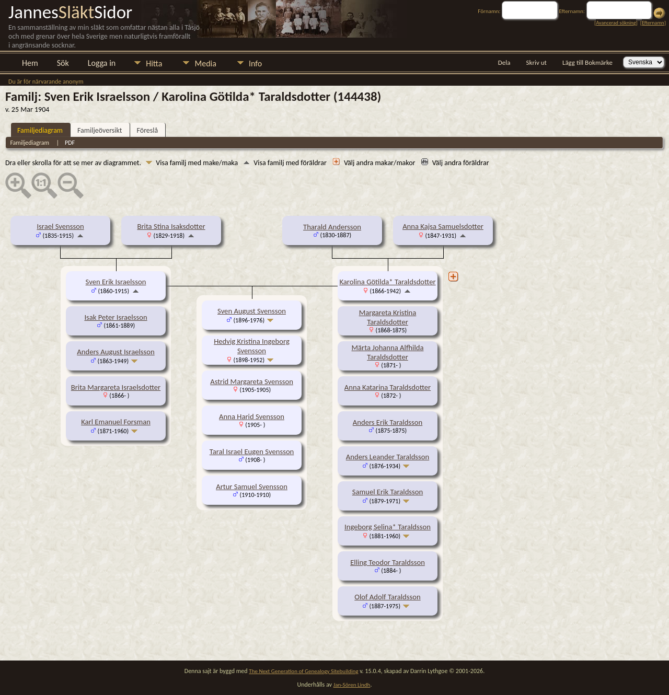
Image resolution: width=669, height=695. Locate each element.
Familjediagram (40, 130)
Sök (63, 63)
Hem (30, 63)
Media (205, 63)
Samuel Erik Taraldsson (387, 491)
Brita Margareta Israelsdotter (115, 387)
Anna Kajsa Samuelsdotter (442, 226)
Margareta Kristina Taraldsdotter (388, 317)
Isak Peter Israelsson (115, 317)
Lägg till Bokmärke (587, 62)
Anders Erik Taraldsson (388, 422)
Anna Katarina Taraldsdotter (387, 387)
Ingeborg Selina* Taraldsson (387, 526)
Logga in (102, 63)
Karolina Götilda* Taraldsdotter (387, 281)
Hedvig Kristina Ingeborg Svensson (252, 346)
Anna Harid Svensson (251, 416)
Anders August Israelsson (115, 351)
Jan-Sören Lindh (352, 684)
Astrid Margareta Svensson (251, 381)
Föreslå (147, 130)
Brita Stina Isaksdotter (171, 226)
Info (255, 63)
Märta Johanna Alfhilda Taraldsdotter (388, 352)
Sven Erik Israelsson (116, 281)
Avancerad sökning (616, 22)
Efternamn (653, 22)
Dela (504, 62)
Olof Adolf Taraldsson (387, 596)
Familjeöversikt (99, 130)
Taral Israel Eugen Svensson (252, 451)
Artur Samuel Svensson (251, 486)
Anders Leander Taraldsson (387, 456)
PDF (70, 142)
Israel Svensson (60, 226)
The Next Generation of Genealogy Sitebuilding (303, 671)
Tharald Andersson (332, 226)
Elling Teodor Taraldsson (387, 562)
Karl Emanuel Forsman (116, 421)
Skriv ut (536, 62)
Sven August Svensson (251, 311)
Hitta (154, 63)
